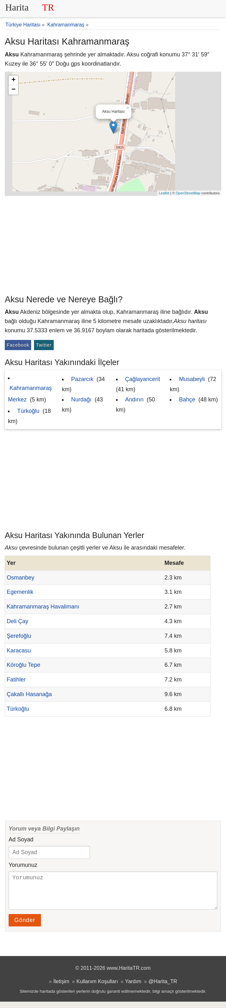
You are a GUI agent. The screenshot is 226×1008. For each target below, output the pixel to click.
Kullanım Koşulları (97, 987)
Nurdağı (81, 399)
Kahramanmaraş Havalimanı (43, 606)
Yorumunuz (23, 865)
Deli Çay (17, 621)
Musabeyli (192, 379)
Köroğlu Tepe (23, 665)
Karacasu (19, 650)
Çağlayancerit (142, 379)
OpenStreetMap (188, 193)
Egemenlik (20, 592)
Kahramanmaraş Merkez (30, 394)
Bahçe (187, 399)
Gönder (24, 926)
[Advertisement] (113, 243)
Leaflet (164, 193)
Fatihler (16, 679)
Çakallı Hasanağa (29, 694)
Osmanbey (20, 577)
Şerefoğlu (19, 636)
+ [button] (13, 80)
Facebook (18, 345)
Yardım (133, 987)
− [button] (13, 90)
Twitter (43, 345)
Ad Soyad (21, 839)
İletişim (61, 987)
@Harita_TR (162, 987)
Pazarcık (82, 379)
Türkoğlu (28, 411)
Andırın (134, 399)
